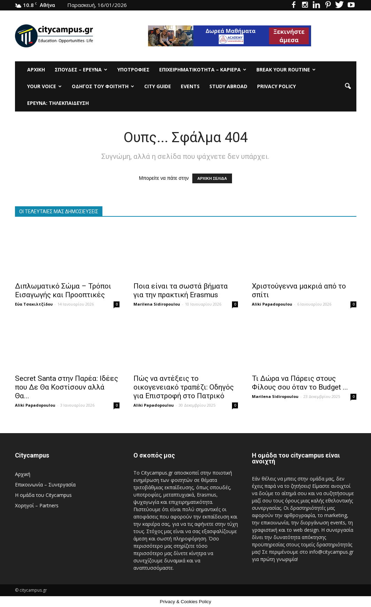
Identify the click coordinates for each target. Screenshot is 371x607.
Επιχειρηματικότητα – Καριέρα (202, 69)
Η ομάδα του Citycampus (43, 495)
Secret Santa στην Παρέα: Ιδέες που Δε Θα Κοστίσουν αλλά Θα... (66, 387)
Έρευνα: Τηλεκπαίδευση (58, 103)
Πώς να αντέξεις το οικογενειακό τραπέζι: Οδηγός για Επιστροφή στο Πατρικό (183, 387)
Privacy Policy (276, 86)
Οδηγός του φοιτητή (103, 86)
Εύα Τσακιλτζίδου (34, 304)
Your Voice (44, 86)
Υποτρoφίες (133, 69)
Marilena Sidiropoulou (156, 304)
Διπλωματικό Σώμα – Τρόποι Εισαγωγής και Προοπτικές (63, 290)
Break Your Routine (286, 69)
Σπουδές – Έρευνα (81, 69)
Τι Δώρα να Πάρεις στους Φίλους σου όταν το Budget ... (300, 382)
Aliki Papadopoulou (272, 304)
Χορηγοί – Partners (37, 505)
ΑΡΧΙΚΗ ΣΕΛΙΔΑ (212, 178)
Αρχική (36, 69)
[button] (348, 86)
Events (190, 86)
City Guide (157, 86)
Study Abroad (228, 86)
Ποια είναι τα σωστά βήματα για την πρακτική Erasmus (180, 290)
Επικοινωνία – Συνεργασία (45, 484)
